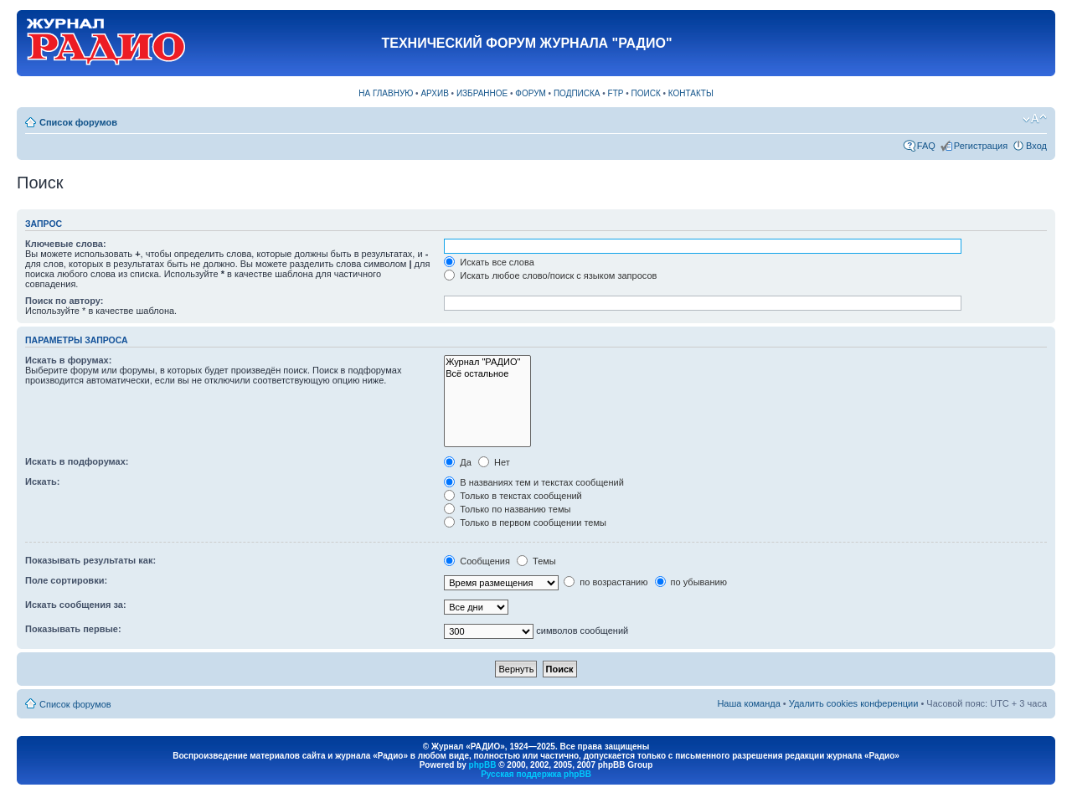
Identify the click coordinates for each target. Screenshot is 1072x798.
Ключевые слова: (65, 244)
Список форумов (78, 122)
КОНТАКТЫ (691, 93)
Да (458, 462)
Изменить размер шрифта (1035, 118)
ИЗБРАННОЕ (482, 93)
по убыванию (691, 582)
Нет (494, 462)
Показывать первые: (73, 629)
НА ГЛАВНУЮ (385, 93)
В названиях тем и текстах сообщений (534, 482)
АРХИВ (434, 93)
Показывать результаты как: (90, 560)
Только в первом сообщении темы (525, 522)
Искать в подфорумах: (77, 461)
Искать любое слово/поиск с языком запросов (550, 275)
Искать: (42, 481)
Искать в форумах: (68, 360)
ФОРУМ (530, 93)
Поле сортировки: (66, 580)
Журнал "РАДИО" (487, 362)
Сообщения (477, 561)
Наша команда (748, 703)
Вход (1036, 146)
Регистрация (981, 146)
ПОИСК (646, 93)
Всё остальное (487, 373)
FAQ (926, 146)
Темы (536, 561)
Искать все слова (489, 262)
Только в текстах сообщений (513, 496)
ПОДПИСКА (577, 93)
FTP (616, 93)
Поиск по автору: (64, 301)
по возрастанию (605, 582)
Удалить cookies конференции (854, 703)
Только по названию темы (507, 509)
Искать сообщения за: (75, 605)
